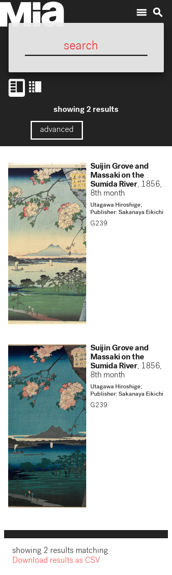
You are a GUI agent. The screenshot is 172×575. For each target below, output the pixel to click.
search (158, 13)
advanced (57, 130)
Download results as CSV (56, 562)
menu (141, 13)
